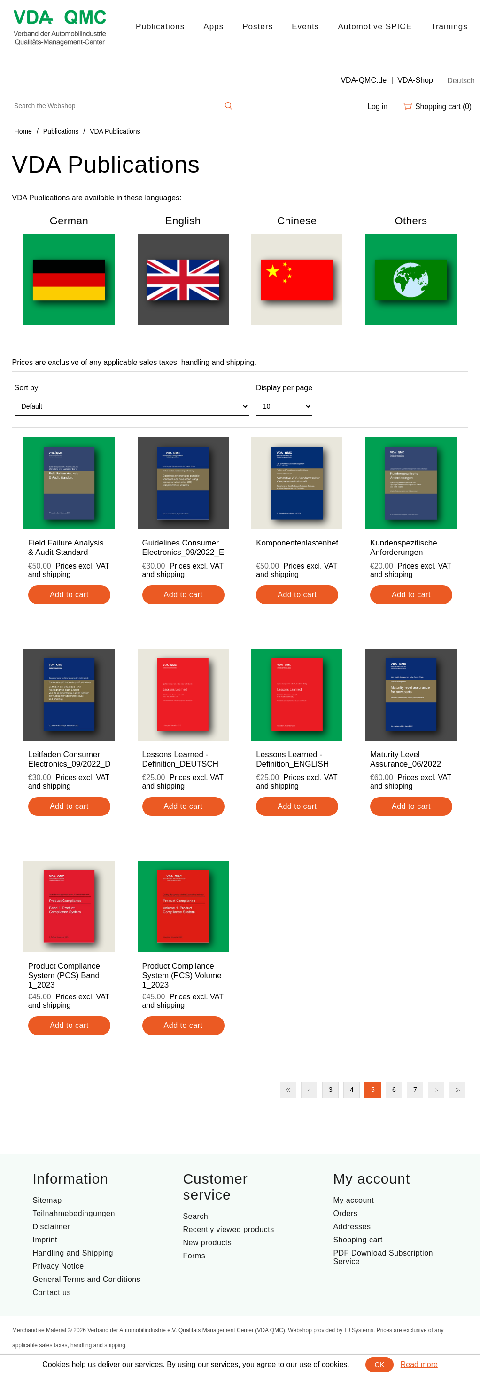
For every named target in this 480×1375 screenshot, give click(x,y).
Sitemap (47, 1200)
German (69, 221)
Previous (309, 1090)
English (183, 221)
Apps (213, 26)
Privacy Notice (58, 1266)
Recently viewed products (228, 1229)
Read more (419, 1364)
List (459, 410)
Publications (160, 26)
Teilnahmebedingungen (73, 1213)
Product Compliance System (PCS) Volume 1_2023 (182, 976)
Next (436, 1090)
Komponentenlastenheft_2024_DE (297, 542)
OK (380, 1364)
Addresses (352, 1227)
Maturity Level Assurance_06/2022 (405, 759)
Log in (377, 107)
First (288, 1090)
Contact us (51, 1292)
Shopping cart (357, 1240)
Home (23, 131)
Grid (443, 410)
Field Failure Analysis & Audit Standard (66, 547)
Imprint (44, 1240)
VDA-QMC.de (364, 80)
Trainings (449, 26)
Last (457, 1090)
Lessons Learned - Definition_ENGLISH (292, 759)
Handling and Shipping (72, 1253)
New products (207, 1243)
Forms (194, 1256)
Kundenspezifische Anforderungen (403, 547)
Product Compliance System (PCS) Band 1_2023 (64, 976)
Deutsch (461, 81)
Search (195, 1216)
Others (411, 221)
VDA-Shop (415, 80)
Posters (257, 26)
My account (353, 1200)
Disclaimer (51, 1227)
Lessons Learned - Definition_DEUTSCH (180, 759)
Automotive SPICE (375, 26)
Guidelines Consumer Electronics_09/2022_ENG (183, 547)
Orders (345, 1213)
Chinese (297, 221)
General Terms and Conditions (86, 1279)
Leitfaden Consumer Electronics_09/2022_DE (69, 759)
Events (305, 26)
